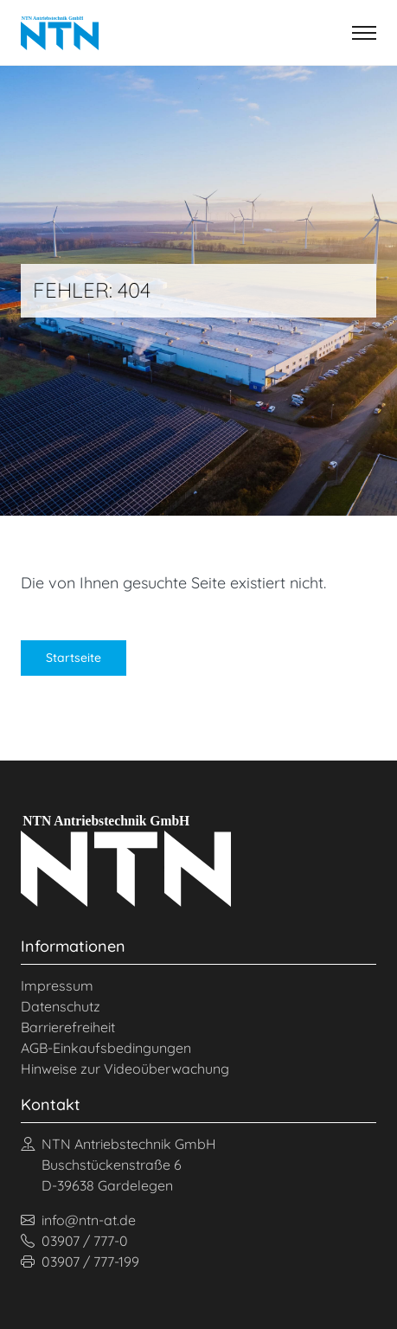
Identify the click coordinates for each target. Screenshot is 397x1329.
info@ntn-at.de (78, 1220)
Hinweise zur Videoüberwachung (125, 1068)
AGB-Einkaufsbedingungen (106, 1047)
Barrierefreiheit (68, 1027)
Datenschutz (60, 1006)
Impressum (57, 985)
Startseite (73, 657)
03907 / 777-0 (74, 1240)
